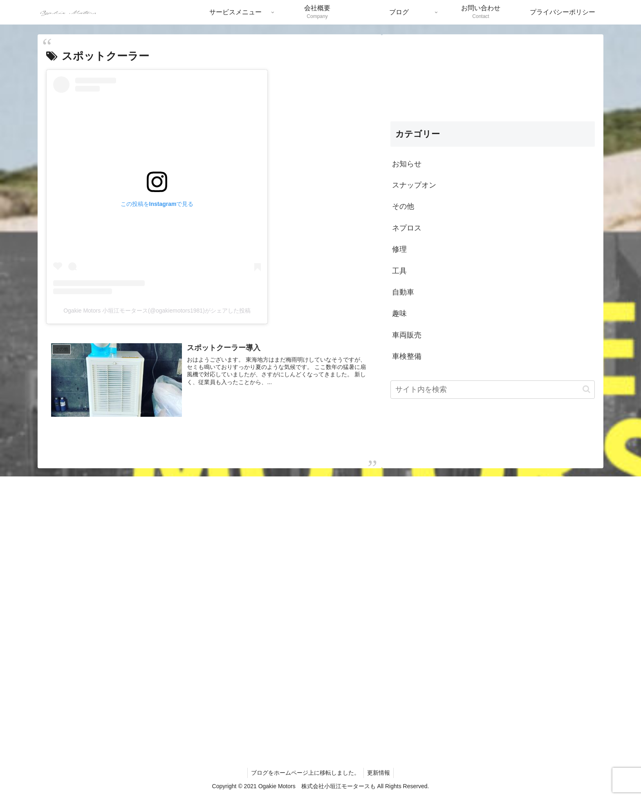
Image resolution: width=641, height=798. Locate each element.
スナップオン (414, 185)
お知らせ (406, 164)
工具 (399, 271)
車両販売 (406, 335)
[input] (492, 389)
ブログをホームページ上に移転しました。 (305, 772)
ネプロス (406, 228)
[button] (586, 389)
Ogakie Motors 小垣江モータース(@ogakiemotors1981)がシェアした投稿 (157, 310)
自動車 (403, 292)
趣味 (399, 313)
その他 (403, 206)
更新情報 (379, 772)
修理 (399, 249)
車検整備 (406, 356)
